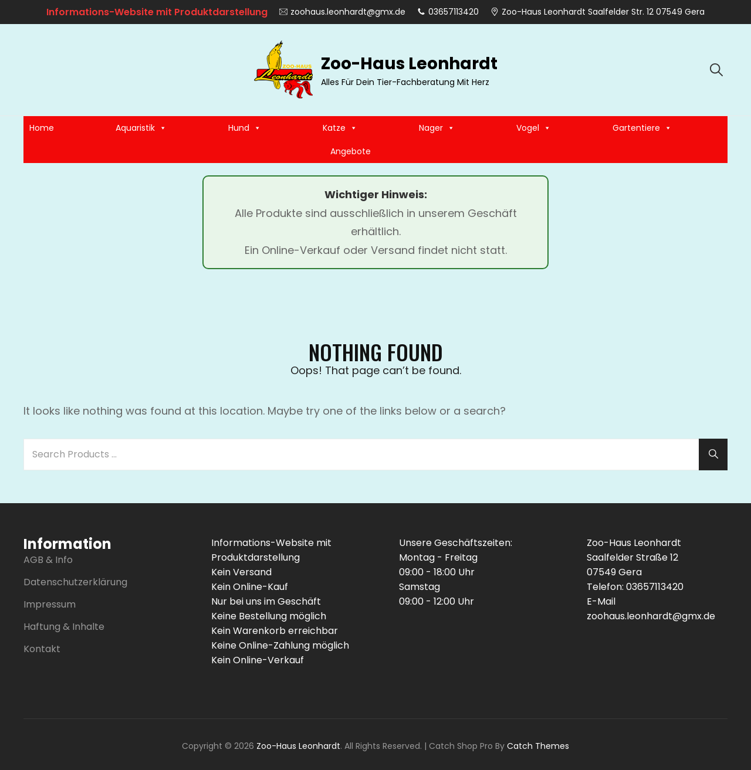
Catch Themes (538, 746)
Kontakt (41, 649)
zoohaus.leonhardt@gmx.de (342, 12)
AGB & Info (48, 560)
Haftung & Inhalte (63, 626)
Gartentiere (642, 128)
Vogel (533, 128)
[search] (716, 69)
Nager (437, 128)
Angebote (350, 151)
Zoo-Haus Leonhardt (409, 63)
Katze (340, 128)
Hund (244, 128)
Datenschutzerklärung (75, 582)
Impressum (49, 604)
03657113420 (448, 12)
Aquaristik (141, 128)
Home (41, 128)
